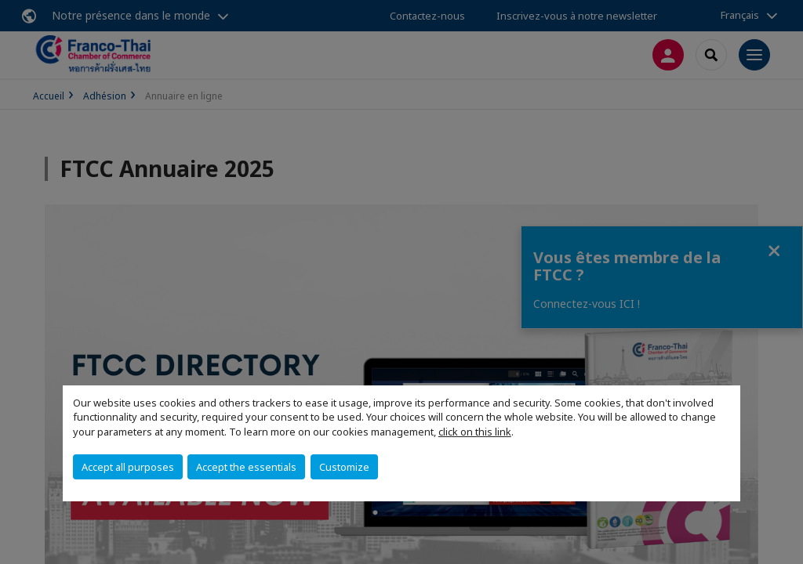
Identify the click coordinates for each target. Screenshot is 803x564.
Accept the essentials (246, 467)
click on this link (474, 432)
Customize (344, 467)
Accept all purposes (128, 467)
